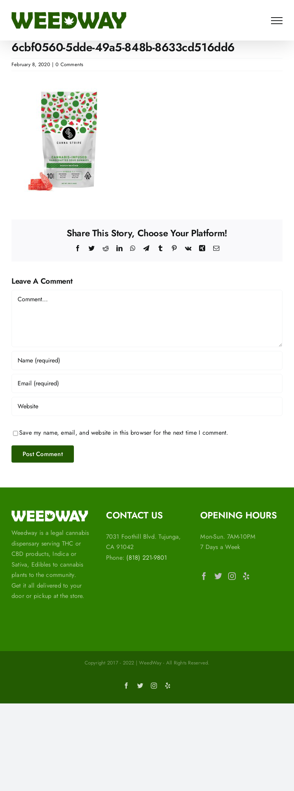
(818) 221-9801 (146, 557)
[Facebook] (204, 576)
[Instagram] (232, 576)
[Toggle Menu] (277, 20)
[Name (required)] (147, 360)
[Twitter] (218, 576)
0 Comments (69, 64)
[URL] (147, 406)
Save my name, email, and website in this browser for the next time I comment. (123, 432)
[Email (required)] (147, 383)
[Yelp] (246, 576)
